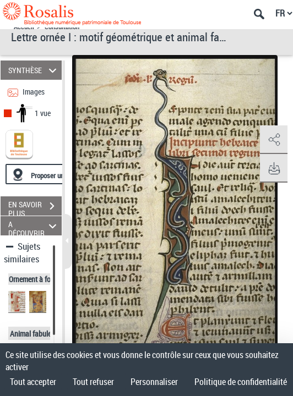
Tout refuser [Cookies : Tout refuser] (93, 382)
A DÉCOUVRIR (34, 225)
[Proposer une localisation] (58, 174)
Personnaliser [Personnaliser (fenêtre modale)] (154, 382)
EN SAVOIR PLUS (35, 207)
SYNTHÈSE (34, 70)
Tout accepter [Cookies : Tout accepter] (33, 382)
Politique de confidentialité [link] (240, 382)
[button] (273, 139)
